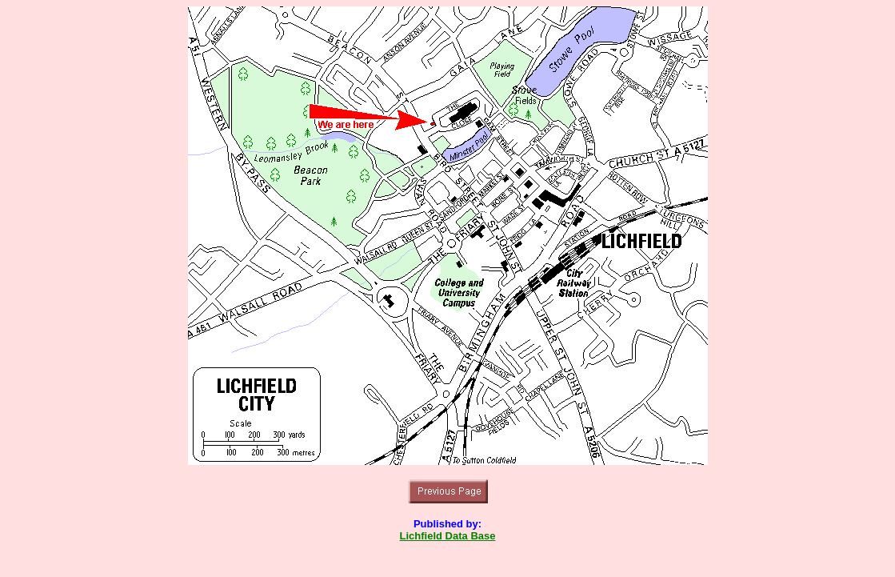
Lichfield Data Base (448, 536)
